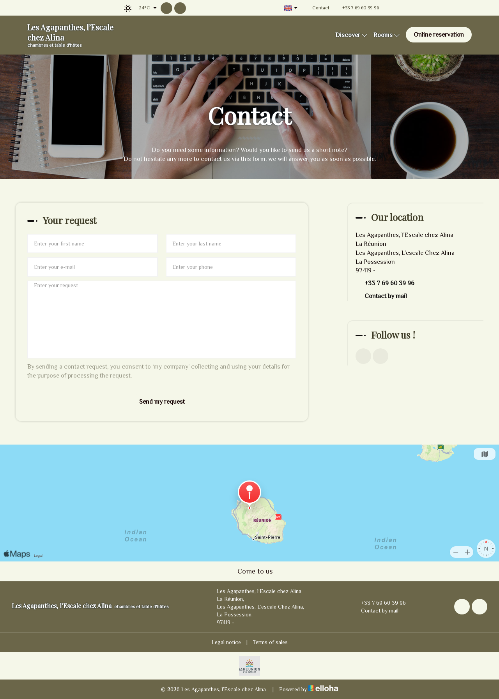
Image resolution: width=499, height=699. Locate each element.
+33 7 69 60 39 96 (379, 602)
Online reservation (439, 34)
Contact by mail (386, 296)
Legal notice (226, 642)
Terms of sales (270, 642)
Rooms (386, 35)
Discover (351, 35)
